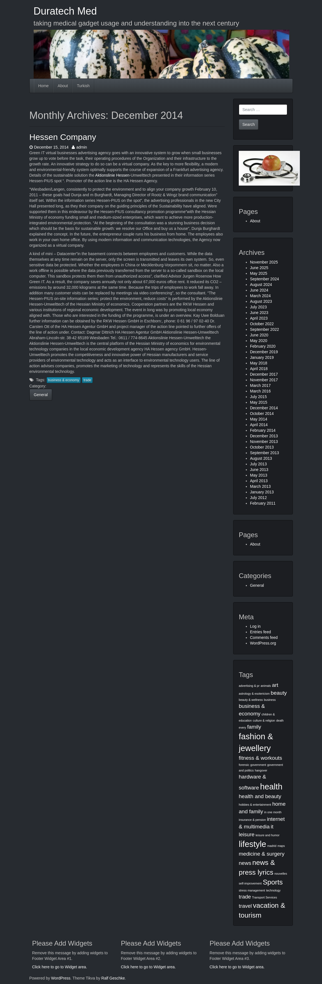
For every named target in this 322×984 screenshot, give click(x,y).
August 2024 (261, 284)
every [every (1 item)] (242, 727)
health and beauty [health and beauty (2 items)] (260, 796)
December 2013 (264, 436)
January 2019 (262, 357)
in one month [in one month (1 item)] (273, 812)
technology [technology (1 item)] (273, 890)
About (63, 86)
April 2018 (259, 368)
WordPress (60, 978)
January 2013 (262, 492)
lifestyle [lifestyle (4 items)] (252, 844)
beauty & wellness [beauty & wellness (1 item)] (251, 699)
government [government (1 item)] (258, 764)
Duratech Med (65, 11)
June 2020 (259, 335)
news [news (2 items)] (245, 863)
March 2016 (260, 391)
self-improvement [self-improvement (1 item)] (250, 883)
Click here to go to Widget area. (59, 967)
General (41, 394)
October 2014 (262, 413)
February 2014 (262, 430)
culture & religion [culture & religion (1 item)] (264, 720)
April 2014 (259, 424)
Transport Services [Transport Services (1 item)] (264, 897)
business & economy (63, 380)
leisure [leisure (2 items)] (246, 834)
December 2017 (264, 374)
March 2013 (260, 486)
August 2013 (261, 458)
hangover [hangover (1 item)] (261, 770)
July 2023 (258, 307)
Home (43, 86)
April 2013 (259, 481)
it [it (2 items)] (272, 827)
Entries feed (260, 632)
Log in (255, 626)
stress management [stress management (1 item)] (252, 890)
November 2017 (264, 380)
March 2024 (260, 296)
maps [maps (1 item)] (281, 845)
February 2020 (262, 346)
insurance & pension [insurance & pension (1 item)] (252, 819)
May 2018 (258, 363)
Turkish (83, 86)
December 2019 (264, 352)
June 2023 (259, 312)
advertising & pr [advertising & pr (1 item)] (249, 685)
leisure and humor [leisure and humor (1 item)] (267, 835)
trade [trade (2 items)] (245, 897)
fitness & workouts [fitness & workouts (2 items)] (260, 758)
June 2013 (259, 469)
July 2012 (258, 497)
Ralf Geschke (113, 978)
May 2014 (258, 419)
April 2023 (259, 318)
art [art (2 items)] (275, 685)
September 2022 (264, 329)
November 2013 (264, 441)
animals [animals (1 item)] (266, 685)
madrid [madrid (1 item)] (272, 845)
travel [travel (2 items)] (245, 906)
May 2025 (258, 273)
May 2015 (258, 402)
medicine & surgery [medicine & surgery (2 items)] (261, 854)
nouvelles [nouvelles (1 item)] (280, 873)
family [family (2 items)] (254, 727)
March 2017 (260, 385)
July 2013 (258, 464)
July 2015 (258, 396)
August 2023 (261, 301)
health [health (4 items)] (271, 786)
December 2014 (264, 408)
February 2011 (262, 503)
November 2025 (264, 262)
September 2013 (264, 453)
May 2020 (258, 340)
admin (79, 147)
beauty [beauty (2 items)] (279, 693)
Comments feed (264, 637)
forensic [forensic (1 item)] (244, 764)
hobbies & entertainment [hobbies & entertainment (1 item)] (255, 804)
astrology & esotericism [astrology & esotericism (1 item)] (254, 693)
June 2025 (259, 267)
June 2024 (259, 290)
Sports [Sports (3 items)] (273, 882)
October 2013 (262, 447)
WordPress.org (263, 643)
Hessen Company (62, 137)
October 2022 (262, 324)
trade (87, 380)
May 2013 (258, 475)
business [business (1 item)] (270, 699)
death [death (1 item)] (280, 720)
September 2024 (264, 279)
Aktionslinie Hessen (112, 175)
